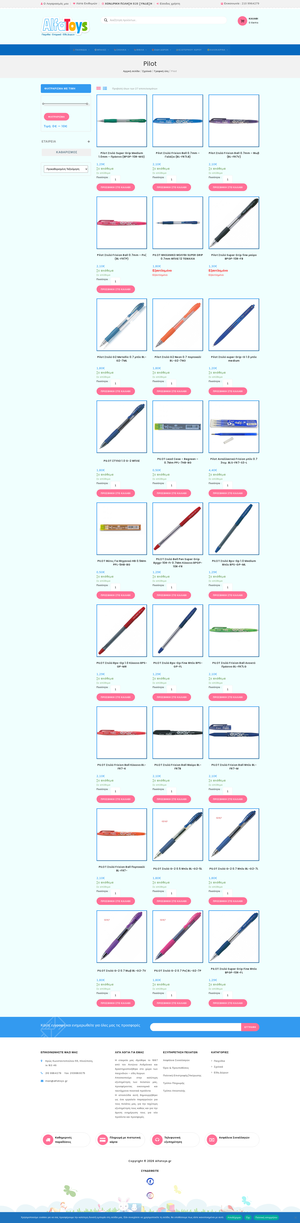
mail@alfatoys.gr (56, 1081)
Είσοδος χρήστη (170, 3)
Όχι (248, 1217)
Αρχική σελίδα (131, 71)
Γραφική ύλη (161, 71)
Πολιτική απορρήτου (266, 1217)
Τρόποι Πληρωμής (174, 1083)
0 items (253, 22)
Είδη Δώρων (221, 1072)
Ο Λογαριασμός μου (56, 3)
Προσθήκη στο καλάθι (116, 187)
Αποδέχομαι (234, 1217)
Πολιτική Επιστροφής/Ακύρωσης (182, 1075)
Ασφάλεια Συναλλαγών (176, 1060)
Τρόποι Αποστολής (174, 1090)
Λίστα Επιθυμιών (86, 3)
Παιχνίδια (219, 1061)
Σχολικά (146, 71)
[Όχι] (295, 1217)
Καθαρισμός (66, 152)
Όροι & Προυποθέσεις (176, 1068)
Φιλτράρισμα (56, 116)
